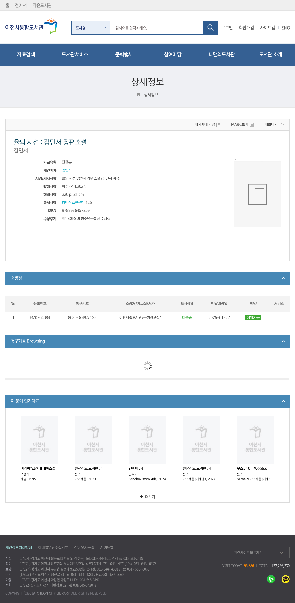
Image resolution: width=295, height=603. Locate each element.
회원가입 (246, 27)
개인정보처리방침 (18, 547)
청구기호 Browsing (28, 341)
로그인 (227, 27)
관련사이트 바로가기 (258, 552)
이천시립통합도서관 (33, 26)
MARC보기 (239, 125)
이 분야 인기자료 (25, 401)
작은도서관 (42, 5)
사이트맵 (267, 27)
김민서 (67, 171)
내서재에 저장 (205, 125)
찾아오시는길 (84, 547)
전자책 (21, 5)
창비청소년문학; (73, 203)
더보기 (147, 497)
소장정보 (18, 278)
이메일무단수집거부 (53, 547)
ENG (285, 27)
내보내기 (271, 125)
